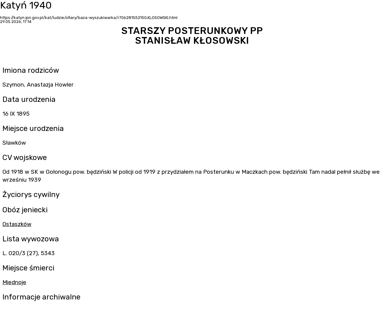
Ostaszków (16, 224)
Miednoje (14, 282)
